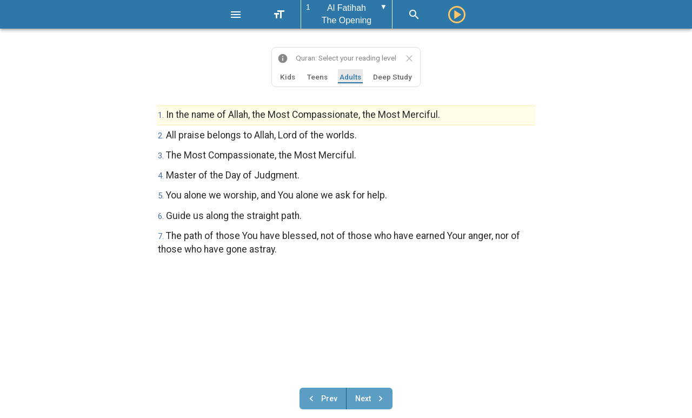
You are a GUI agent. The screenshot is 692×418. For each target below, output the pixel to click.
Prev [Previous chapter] (321, 398)
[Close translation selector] (409, 58)
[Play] (456, 14)
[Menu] (236, 14)
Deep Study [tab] (392, 76)
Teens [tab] (317, 76)
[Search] (414, 14)
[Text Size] (279, 14)
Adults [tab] (350, 76)
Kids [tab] (287, 76)
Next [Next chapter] (370, 398)
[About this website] (282, 58)
